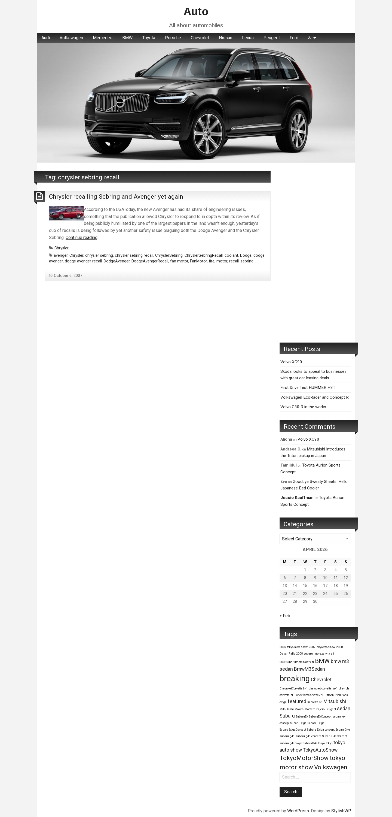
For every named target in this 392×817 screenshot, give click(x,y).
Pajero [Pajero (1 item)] (320, 709)
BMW (127, 37)
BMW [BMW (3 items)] (322, 660)
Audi (45, 37)
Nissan (225, 37)
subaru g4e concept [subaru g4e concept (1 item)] (308, 736)
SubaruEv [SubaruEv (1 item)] (302, 716)
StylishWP (341, 810)
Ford (294, 37)
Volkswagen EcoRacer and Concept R (314, 397)
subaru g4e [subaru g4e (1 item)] (287, 736)
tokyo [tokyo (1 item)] (329, 743)
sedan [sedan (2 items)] (343, 708)
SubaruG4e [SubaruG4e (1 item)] (343, 729)
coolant (231, 255)
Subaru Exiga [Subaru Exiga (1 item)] (316, 723)
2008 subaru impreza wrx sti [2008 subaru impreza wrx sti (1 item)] (315, 653)
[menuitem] (45, 38)
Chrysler (61, 248)
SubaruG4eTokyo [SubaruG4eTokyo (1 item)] (314, 743)
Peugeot (272, 37)
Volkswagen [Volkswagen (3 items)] (330, 767)
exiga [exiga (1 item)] (283, 702)
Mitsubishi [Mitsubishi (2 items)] (334, 701)
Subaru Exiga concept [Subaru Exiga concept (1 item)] (321, 729)
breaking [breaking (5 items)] (295, 678)
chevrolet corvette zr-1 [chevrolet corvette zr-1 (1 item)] (323, 688)
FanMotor (198, 261)
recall (234, 261)
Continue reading (81, 237)
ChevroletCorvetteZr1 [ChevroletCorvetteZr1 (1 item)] (309, 695)
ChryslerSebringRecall (204, 255)
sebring (247, 261)
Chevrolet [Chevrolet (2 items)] (321, 679)
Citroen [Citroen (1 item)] (329, 695)
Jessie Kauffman (297, 497)
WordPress (298, 810)
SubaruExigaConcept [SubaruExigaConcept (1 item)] (293, 729)
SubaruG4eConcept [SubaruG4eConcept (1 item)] (334, 736)
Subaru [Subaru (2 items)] (287, 716)
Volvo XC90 (291, 361)
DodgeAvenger (117, 261)
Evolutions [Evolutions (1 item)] (341, 695)
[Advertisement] (315, 252)
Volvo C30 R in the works (303, 406)
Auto (196, 11)
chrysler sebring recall (134, 255)
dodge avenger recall (83, 261)
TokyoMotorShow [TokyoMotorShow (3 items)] (304, 757)
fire (212, 261)
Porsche (173, 37)
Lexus (248, 37)
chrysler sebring (99, 255)
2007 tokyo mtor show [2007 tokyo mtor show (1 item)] (294, 647)
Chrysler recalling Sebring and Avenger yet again (116, 196)
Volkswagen (71, 37)
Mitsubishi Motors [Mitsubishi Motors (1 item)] (292, 709)
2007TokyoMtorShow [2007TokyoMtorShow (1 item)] (322, 647)
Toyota (148, 37)
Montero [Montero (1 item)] (310, 709)
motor (221, 261)
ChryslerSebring (169, 255)
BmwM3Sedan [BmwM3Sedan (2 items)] (309, 669)
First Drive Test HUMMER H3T (307, 387)
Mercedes (102, 37)
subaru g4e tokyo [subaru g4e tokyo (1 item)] (291, 743)
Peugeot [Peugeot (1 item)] (331, 709)
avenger (61, 255)
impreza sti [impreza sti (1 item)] (314, 702)
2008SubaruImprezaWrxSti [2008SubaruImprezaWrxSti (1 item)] (297, 662)
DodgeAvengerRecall (149, 261)
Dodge (246, 255)
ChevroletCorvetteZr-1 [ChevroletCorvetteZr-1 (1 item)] (294, 688)
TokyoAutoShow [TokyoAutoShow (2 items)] (320, 750)
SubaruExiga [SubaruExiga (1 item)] (298, 723)
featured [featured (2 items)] (297, 701)
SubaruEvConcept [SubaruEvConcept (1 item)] (320, 716)
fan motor (179, 261)
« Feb (285, 615)
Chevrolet (200, 37)
